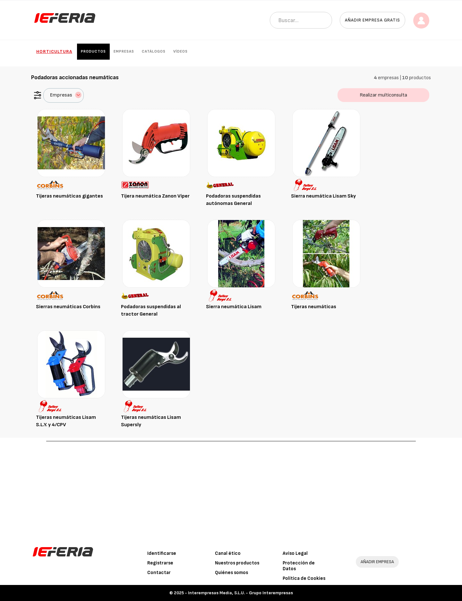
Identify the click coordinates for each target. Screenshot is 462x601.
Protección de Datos (299, 566)
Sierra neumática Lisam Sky (323, 196)
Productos (93, 51)
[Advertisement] (231, 489)
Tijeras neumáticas (313, 307)
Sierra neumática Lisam (233, 307)
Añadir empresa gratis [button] (372, 20)
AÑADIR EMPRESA (377, 561)
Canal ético (228, 553)
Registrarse (160, 563)
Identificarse (161, 553)
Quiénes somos (231, 573)
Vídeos (180, 51)
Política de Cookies (304, 578)
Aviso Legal (295, 553)
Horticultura (54, 51)
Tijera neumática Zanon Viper (155, 196)
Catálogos (154, 51)
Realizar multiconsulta (383, 95)
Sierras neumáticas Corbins (68, 307)
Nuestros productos (237, 563)
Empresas (124, 51)
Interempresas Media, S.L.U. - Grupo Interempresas (240, 593)
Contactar (159, 573)
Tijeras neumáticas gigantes (69, 196)
